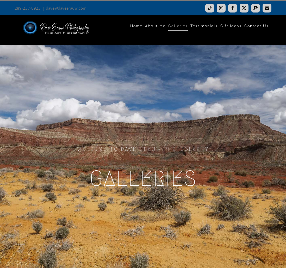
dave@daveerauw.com (66, 8)
